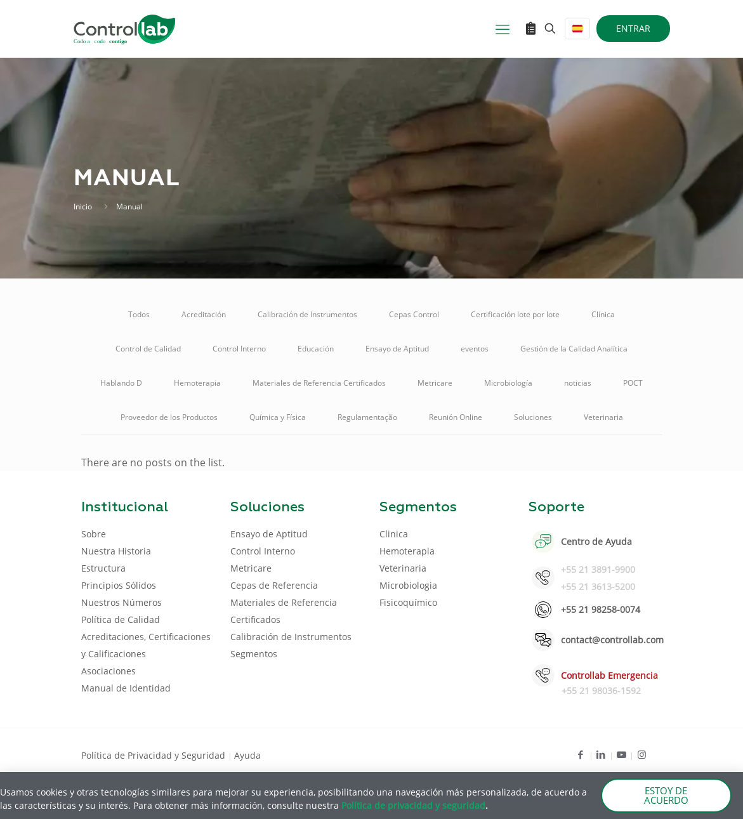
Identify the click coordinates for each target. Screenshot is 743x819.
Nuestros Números (121, 602)
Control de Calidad (148, 348)
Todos (139, 314)
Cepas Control (414, 314)
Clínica (603, 314)
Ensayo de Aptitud (397, 348)
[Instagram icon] (642, 754)
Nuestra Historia (116, 551)
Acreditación (203, 314)
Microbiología (508, 382)
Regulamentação (367, 417)
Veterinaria (603, 417)
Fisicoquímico (408, 602)
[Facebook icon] (581, 754)
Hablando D (121, 382)
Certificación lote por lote (515, 314)
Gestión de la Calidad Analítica (574, 348)
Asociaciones (108, 671)
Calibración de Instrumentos (307, 314)
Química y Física (277, 417)
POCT (633, 382)
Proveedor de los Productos (169, 417)
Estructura (103, 568)
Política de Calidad (120, 619)
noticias (577, 382)
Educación (316, 348)
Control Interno (239, 348)
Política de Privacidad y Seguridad (154, 755)
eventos (475, 348)
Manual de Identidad (126, 688)
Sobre (93, 534)
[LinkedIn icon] (601, 754)
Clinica (393, 534)
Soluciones (533, 417)
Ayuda (247, 755)
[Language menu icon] (577, 28)
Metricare (435, 382)
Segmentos (253, 654)
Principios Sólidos (118, 585)
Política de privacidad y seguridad (413, 805)
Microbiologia (408, 585)
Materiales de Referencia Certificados (319, 382)
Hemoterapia (197, 382)
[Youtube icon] (621, 754)
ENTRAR (633, 28)
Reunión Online (455, 417)
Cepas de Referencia (274, 585)
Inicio (83, 206)
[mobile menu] (502, 28)
